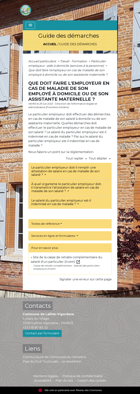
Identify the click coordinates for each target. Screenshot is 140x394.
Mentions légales (45, 376)
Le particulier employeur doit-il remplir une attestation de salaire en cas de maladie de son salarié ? (65, 171)
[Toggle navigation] (30, 25)
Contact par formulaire (42, 333)
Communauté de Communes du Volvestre (54, 357)
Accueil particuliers (42, 61)
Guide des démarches (78, 44)
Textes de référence (45, 223)
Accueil (50, 44)
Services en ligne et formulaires (53, 236)
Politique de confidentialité (82, 376)
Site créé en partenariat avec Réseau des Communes (70, 390)
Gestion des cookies (91, 380)
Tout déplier (100, 158)
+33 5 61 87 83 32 (35, 327)
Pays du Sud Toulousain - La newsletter (52, 361)
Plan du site (64, 380)
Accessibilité (42, 380)
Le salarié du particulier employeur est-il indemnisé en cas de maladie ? (61, 202)
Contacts (38, 305)
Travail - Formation (74, 61)
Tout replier (77, 158)
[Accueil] (25, 10)
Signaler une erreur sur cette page (85, 279)
